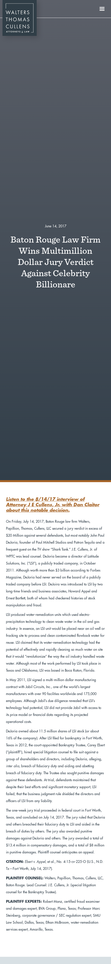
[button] (102, 9)
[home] (18, 9)
